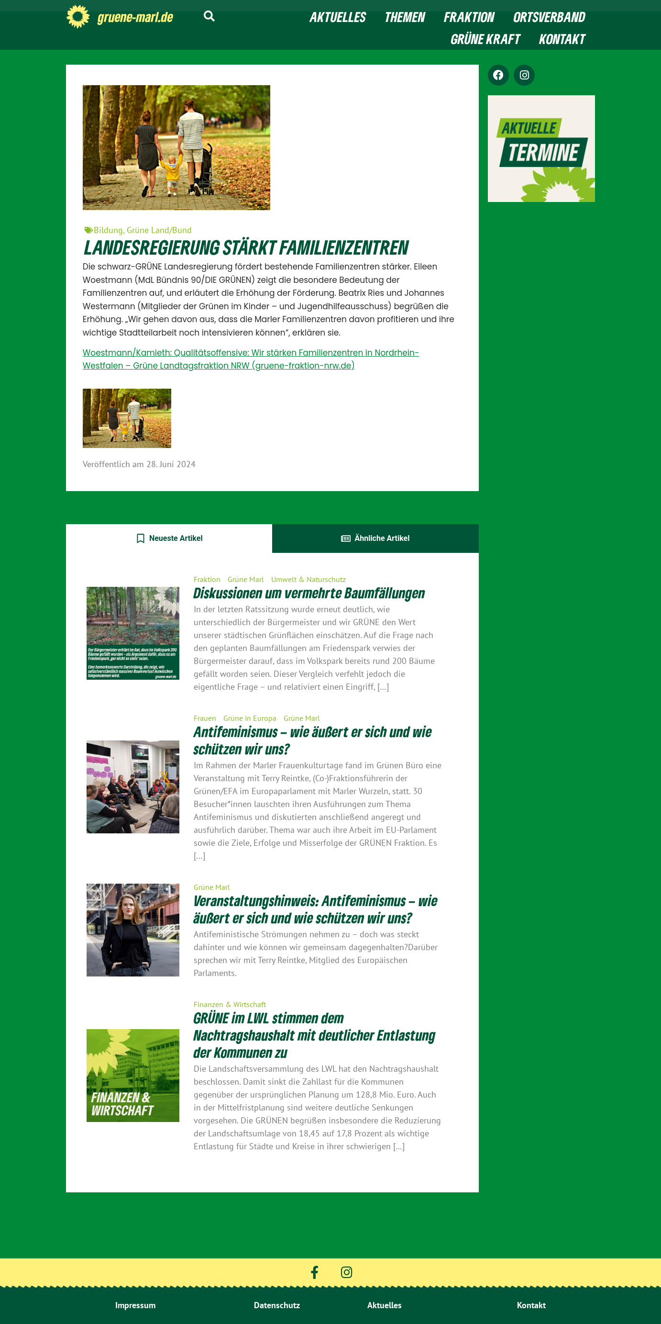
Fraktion (469, 16)
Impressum (135, 1305)
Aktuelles (338, 16)
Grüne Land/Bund (159, 230)
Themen (405, 16)
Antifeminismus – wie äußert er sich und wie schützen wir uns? (313, 740)
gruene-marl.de (135, 16)
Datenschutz (277, 1305)
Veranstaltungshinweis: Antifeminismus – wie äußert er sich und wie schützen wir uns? (316, 909)
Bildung (108, 230)
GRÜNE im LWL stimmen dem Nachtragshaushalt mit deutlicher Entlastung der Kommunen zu (315, 1035)
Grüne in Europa (249, 718)
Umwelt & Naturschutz (308, 579)
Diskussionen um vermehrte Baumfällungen (309, 592)
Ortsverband (549, 16)
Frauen (205, 718)
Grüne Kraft (485, 38)
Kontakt (562, 38)
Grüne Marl (246, 579)
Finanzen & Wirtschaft (230, 1004)
